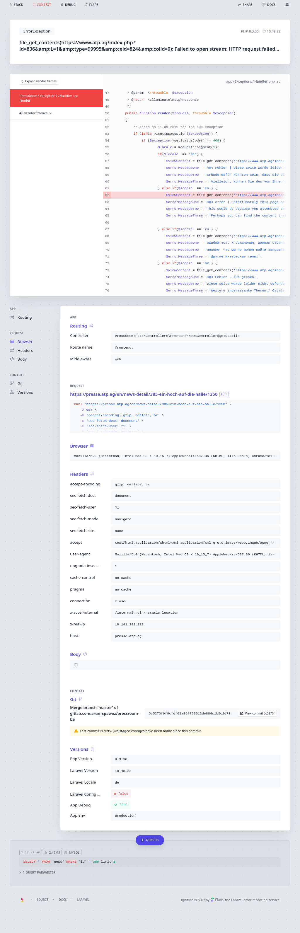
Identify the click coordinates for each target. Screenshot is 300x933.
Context (17, 375)
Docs (63, 900)
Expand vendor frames (39, 81)
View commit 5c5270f (257, 713)
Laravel (83, 900)
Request (17, 333)
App (13, 309)
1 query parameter (38, 872)
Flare (217, 900)
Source (42, 900)
